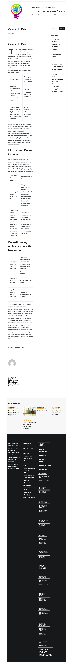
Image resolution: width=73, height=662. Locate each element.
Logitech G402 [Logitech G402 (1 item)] (42, 484)
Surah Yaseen (55, 86)
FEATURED (55, 47)
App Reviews (55, 41)
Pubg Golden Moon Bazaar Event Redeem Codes (14, 382)
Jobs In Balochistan (57, 64)
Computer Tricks (50, 7)
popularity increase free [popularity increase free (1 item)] (42, 543)
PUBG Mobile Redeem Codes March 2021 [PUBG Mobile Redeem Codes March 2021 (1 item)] (42, 624)
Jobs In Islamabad (57, 69)
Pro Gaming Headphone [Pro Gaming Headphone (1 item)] (42, 557)
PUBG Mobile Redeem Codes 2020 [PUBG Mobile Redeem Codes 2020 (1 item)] (43, 609)
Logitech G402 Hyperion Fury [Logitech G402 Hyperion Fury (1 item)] (42, 492)
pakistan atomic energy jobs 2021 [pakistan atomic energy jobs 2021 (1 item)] (43, 502)
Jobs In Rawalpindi (57, 71)
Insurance (46, 15)
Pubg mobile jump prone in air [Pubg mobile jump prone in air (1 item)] (43, 585)
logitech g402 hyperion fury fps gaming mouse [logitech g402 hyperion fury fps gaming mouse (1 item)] (43, 496)
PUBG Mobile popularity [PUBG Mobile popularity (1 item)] (42, 590)
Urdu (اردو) (55, 89)
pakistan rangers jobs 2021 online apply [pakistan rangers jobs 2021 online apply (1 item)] (43, 525)
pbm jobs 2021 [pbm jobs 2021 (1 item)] (42, 535)
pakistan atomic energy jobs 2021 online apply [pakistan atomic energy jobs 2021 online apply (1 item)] (43, 506)
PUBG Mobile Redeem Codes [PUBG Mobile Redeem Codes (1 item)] (42, 605)
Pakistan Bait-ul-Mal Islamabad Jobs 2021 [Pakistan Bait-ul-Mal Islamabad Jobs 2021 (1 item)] (43, 516)
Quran (53, 83)
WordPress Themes (37, 15)
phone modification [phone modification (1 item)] (42, 539)
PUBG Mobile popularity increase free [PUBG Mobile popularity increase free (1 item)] (42, 599)
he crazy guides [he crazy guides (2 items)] (42, 461)
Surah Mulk (53, 15)
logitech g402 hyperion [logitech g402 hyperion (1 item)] (42, 488)
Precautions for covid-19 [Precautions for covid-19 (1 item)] (43, 548)
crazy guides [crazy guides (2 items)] (41, 445)
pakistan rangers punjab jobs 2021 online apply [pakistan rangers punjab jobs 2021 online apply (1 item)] (43, 531)
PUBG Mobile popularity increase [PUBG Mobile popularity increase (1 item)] (42, 594)
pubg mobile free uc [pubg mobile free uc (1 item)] (43, 581)
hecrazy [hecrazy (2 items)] (42, 456)
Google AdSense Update (56, 55)
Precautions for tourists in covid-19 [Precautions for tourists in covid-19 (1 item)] (43, 552)
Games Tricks (55, 52)
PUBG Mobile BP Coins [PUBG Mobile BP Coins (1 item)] (43, 573)
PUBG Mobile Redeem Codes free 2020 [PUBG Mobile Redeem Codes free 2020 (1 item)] (43, 613)
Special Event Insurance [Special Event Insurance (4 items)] (45, 652)
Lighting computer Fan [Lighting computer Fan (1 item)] (44, 477)
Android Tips (39, 7)
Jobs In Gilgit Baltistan (58, 66)
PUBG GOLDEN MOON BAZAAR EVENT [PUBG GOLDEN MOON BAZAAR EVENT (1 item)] (43, 561)
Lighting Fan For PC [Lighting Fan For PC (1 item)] (44, 480)
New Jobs (37, 11)
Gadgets (54, 49)
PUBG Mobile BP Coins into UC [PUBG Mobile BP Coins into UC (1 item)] (43, 577)
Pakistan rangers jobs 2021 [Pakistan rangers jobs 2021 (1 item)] (43, 521)
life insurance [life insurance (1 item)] (42, 473)
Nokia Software (56, 76)
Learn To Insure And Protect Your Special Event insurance (29, 425)
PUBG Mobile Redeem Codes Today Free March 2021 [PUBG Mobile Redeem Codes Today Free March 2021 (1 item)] (43, 641)
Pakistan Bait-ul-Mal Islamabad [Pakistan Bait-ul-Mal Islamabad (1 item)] (43, 511)
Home (33, 7)
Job (53, 61)
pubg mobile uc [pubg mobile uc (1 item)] (43, 645)
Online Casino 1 (42, 411)
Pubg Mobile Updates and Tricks (57, 80)
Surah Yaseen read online (49, 11)
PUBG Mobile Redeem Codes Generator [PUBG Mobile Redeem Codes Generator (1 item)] (42, 618)
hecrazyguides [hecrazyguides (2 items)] (45, 466)
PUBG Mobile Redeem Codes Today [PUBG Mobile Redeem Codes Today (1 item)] (42, 629)
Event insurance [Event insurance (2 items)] (43, 451)
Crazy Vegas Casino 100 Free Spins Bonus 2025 (58, 413)
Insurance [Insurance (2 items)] (43, 470)
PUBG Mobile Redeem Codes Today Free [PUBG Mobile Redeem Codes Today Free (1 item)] (42, 634)
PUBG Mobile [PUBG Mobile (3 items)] (43, 567)
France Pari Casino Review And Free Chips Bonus (14, 413)
